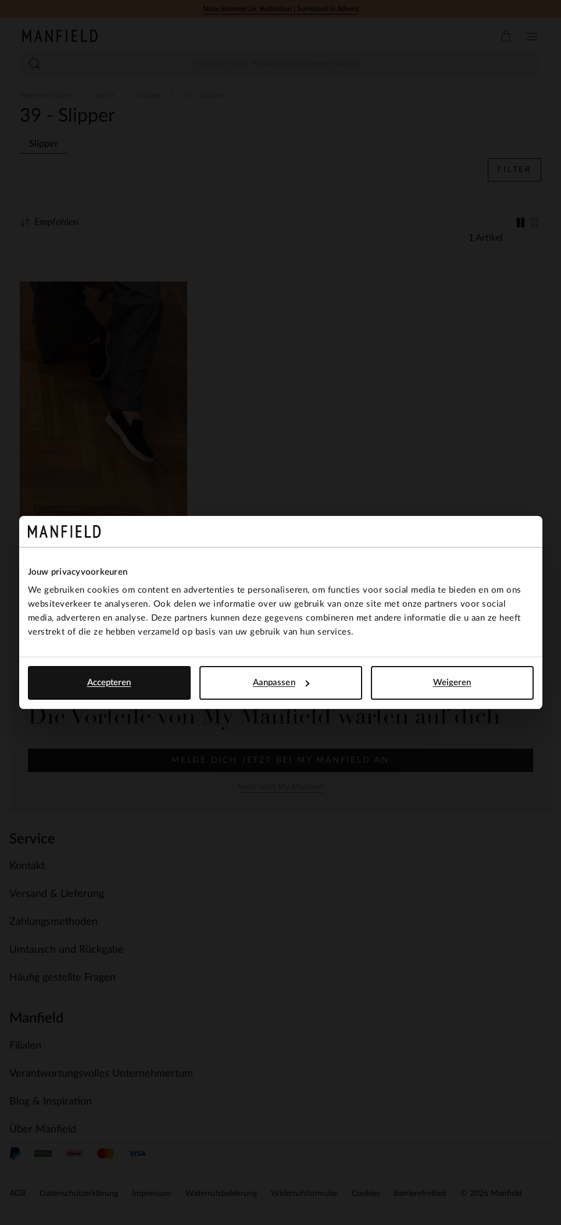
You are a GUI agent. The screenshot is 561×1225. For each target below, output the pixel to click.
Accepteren (109, 682)
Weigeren (452, 682)
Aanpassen (281, 682)
